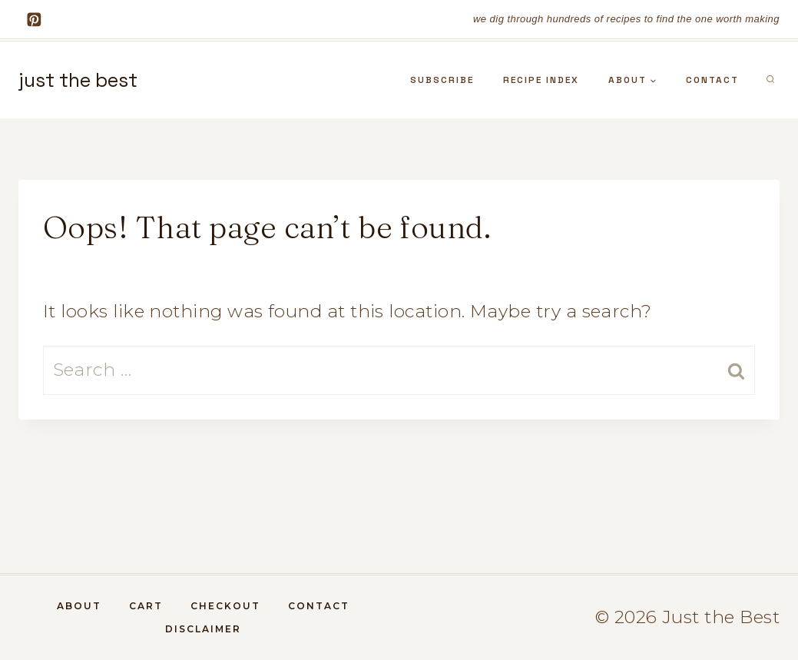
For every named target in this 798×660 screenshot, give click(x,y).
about (79, 606)
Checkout (225, 606)
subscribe (442, 80)
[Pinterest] (34, 19)
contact (712, 80)
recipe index (541, 80)
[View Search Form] (770, 80)
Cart (146, 606)
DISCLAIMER (203, 629)
